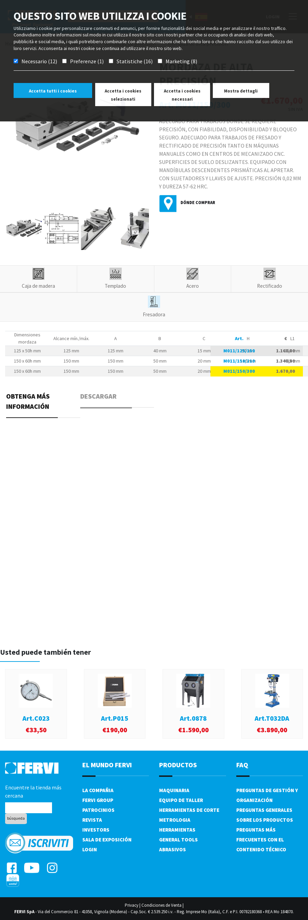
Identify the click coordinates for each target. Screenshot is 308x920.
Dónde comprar (198, 202)
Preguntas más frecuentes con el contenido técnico (261, 839)
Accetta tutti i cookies (53, 91)
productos (178, 764)
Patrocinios (98, 810)
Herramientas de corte (189, 810)
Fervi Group (97, 800)
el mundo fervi (107, 764)
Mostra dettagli (241, 91)
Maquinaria (174, 790)
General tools (178, 839)
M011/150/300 (239, 371)
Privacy (131, 905)
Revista (92, 820)
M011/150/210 (239, 361)
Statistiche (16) (135, 61)
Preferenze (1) (87, 61)
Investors (95, 829)
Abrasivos (172, 849)
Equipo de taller (181, 800)
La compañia (98, 790)
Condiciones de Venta (161, 905)
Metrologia (174, 820)
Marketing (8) (181, 61)
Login (89, 849)
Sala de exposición (107, 839)
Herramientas (177, 829)
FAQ (242, 764)
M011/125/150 (239, 351)
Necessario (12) (39, 61)
